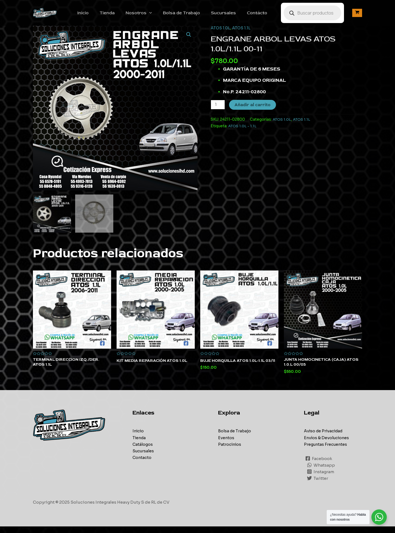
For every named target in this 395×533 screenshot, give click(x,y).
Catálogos (143, 450)
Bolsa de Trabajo (191, 16)
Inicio (99, 16)
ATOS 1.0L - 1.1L (242, 132)
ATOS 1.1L (242, 33)
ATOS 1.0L (221, 33)
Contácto (262, 16)
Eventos (226, 444)
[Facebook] (319, 465)
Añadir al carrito (253, 111)
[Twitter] (318, 484)
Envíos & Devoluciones (327, 444)
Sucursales (231, 16)
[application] (161, 16)
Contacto (142, 464)
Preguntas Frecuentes (326, 450)
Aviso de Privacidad (325, 437)
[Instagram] (321, 478)
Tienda (121, 16)
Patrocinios (230, 450)
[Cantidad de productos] (218, 110)
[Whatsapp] (321, 471)
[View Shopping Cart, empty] (357, 16)
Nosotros (151, 16)
